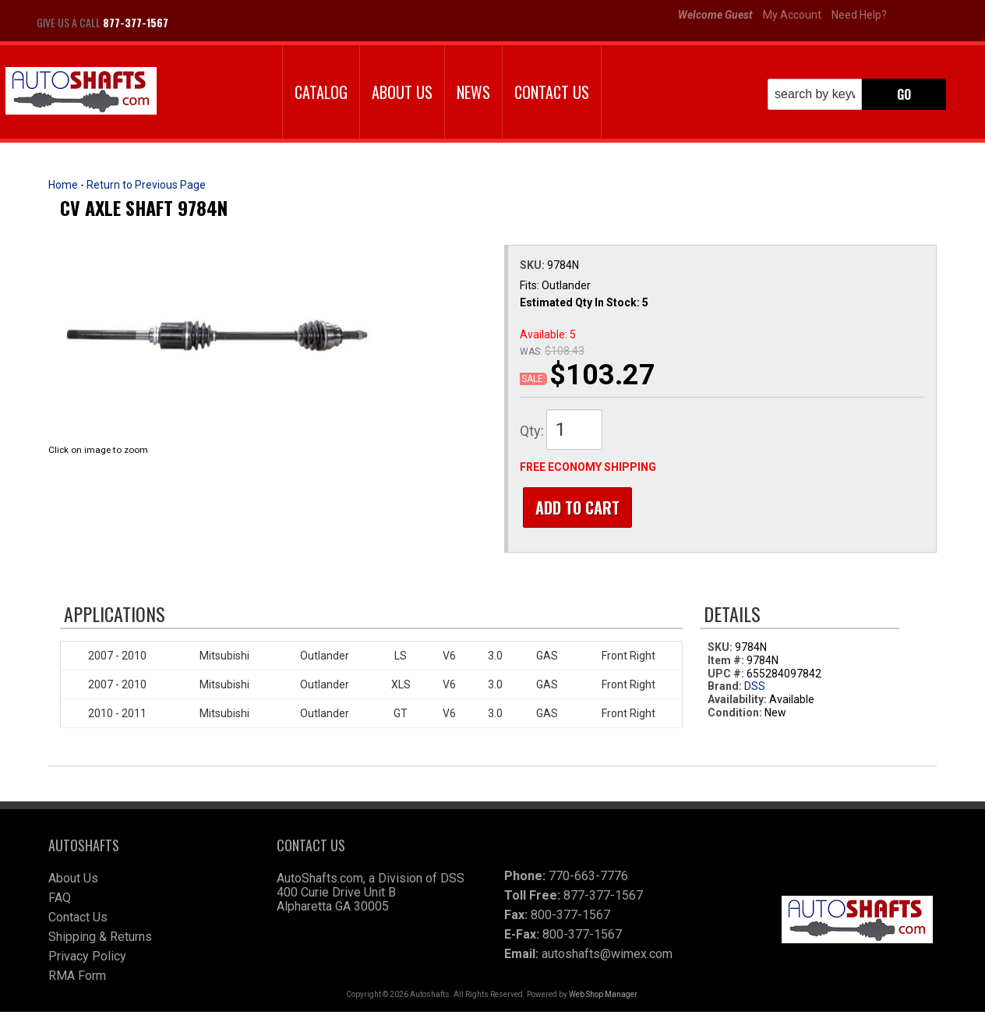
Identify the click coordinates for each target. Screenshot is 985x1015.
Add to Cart (574, 507)
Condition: (735, 715)
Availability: (737, 703)
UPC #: (727, 676)
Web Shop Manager (603, 997)
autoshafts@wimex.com (607, 957)
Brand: (725, 690)
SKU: (533, 265)
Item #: (727, 663)
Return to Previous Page (146, 185)
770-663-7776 (588, 879)
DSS (754, 690)
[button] (857, 94)
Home (63, 185)
